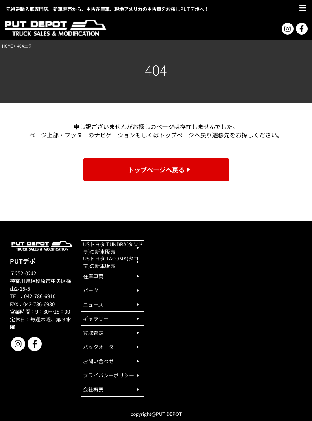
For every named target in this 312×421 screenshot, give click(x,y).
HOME (7, 46)
